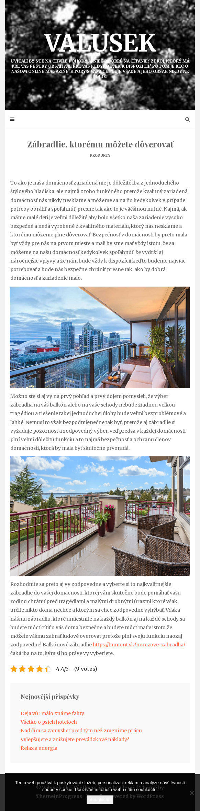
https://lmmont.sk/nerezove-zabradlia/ (139, 645)
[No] (191, 792)
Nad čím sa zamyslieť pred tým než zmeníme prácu (81, 730)
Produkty (100, 155)
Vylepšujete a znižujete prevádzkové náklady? (75, 739)
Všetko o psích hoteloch (49, 722)
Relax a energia (39, 748)
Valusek (100, 53)
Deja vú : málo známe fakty (52, 713)
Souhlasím (99, 799)
